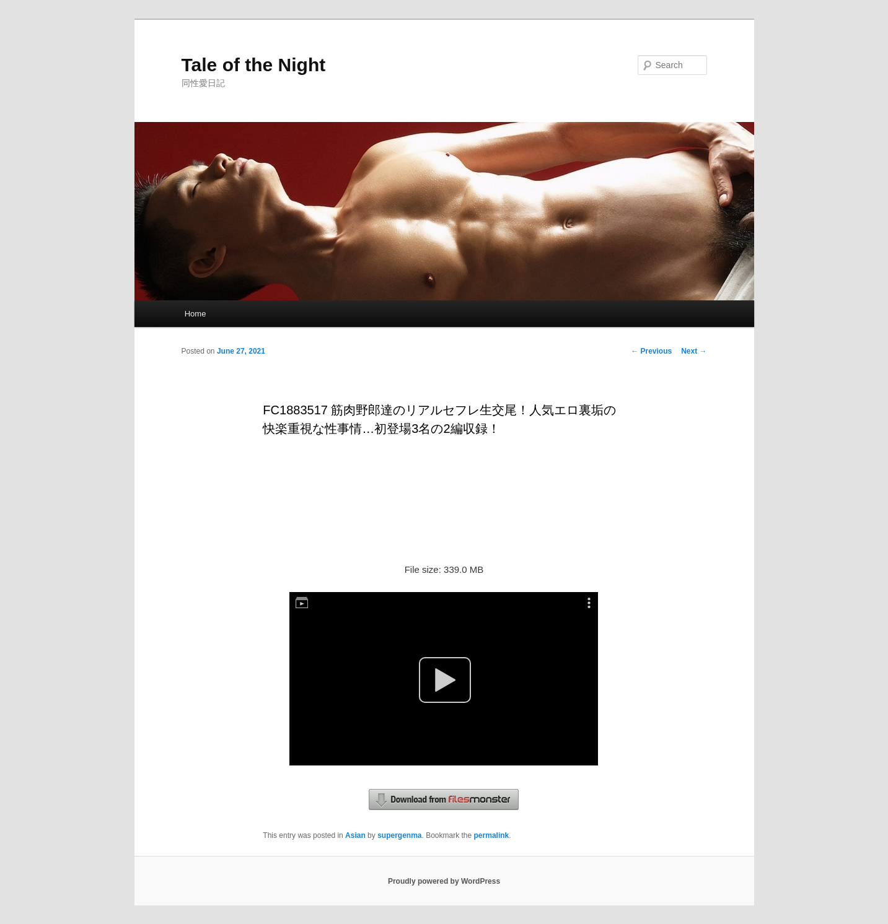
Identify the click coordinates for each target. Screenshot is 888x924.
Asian (355, 835)
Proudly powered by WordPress (444, 881)
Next (693, 351)
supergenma (399, 835)
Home (195, 313)
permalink (491, 835)
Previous (651, 351)
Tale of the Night (254, 64)
